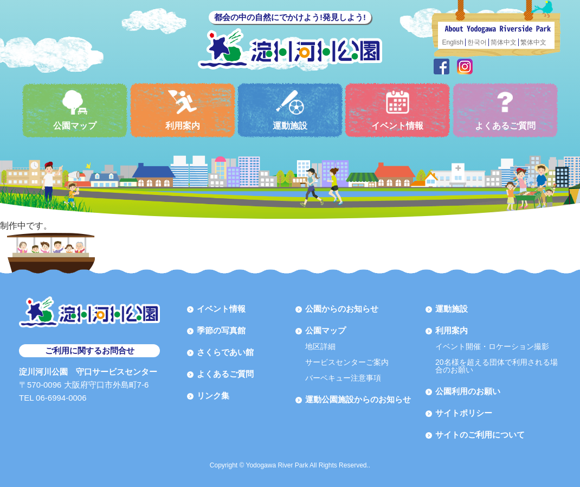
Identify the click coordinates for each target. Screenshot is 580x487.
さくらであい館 (225, 352)
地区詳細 (320, 346)
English (452, 42)
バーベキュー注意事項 (343, 378)
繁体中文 (533, 42)
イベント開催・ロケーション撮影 (492, 346)
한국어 (477, 42)
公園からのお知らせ (341, 308)
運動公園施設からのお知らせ (358, 399)
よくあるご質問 (505, 110)
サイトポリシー (463, 413)
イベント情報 (397, 110)
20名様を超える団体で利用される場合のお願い (496, 366)
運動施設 (290, 110)
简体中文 (504, 42)
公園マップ (74, 110)
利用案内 (182, 110)
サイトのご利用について (480, 434)
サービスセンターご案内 (347, 362)
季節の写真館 (221, 330)
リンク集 (213, 395)
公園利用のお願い (467, 391)
